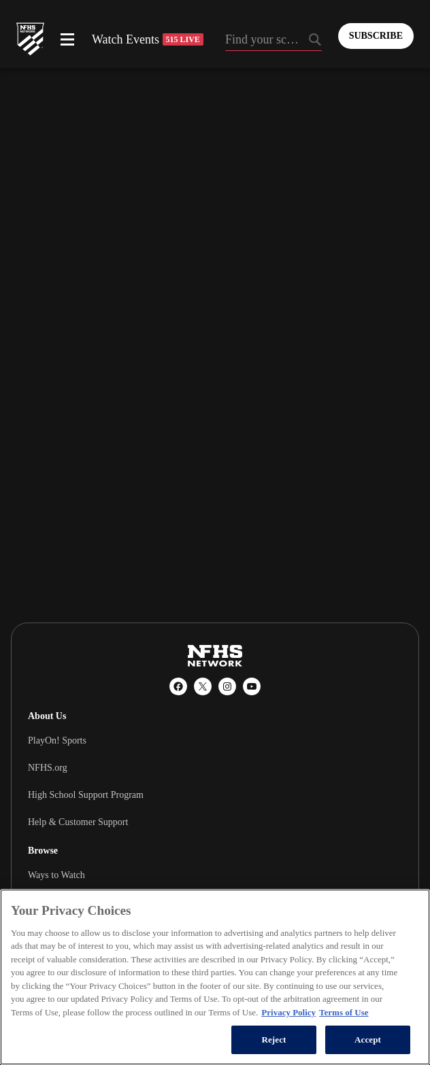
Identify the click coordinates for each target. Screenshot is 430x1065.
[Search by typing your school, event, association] (273, 41)
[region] (215, 977)
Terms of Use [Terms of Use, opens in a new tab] (343, 1012)
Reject (273, 1039)
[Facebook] (178, 686)
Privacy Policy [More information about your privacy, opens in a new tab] (288, 1012)
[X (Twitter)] (203, 686)
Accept (367, 1039)
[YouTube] (252, 686)
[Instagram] (227, 686)
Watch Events (147, 39)
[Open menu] (67, 39)
